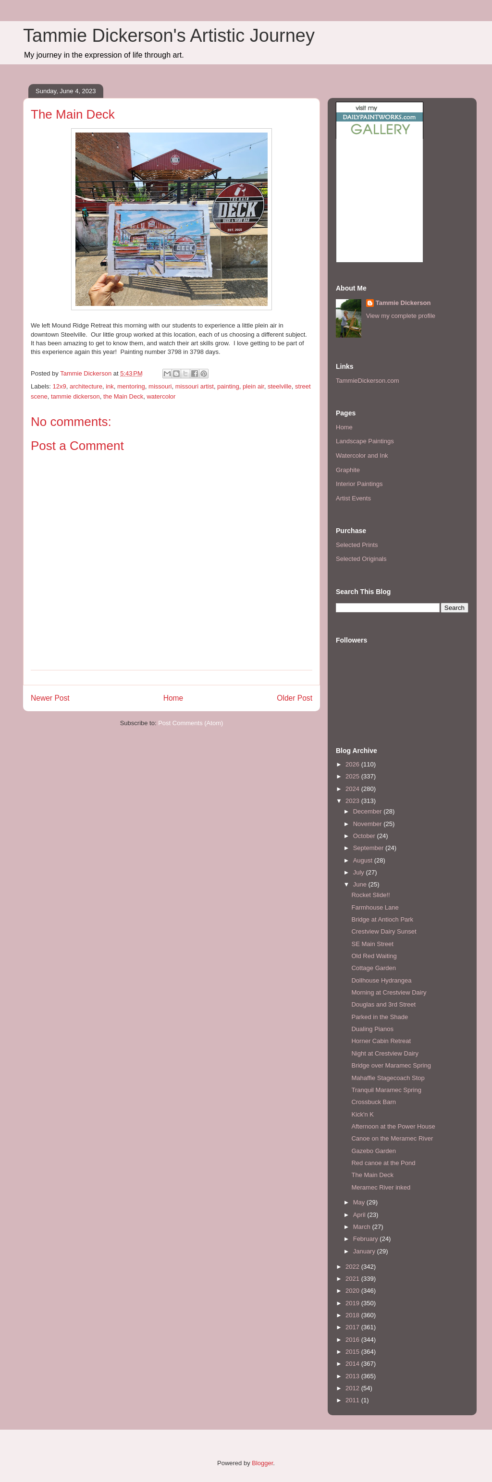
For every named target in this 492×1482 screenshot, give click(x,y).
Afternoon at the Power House (393, 1126)
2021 (353, 1278)
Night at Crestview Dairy (384, 1053)
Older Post (294, 698)
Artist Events (353, 498)
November (368, 823)
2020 (353, 1290)
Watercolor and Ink (362, 455)
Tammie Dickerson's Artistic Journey (169, 35)
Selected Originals (361, 558)
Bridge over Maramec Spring (390, 1065)
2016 (353, 1339)
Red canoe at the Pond (383, 1162)
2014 (353, 1363)
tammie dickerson (75, 396)
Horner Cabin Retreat (381, 1041)
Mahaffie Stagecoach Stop (387, 1077)
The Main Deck (372, 1174)
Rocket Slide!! (370, 895)
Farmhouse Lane (374, 907)
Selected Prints (357, 544)
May (360, 1202)
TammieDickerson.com (367, 380)
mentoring (131, 386)
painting (228, 386)
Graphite (348, 470)
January (365, 1251)
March (362, 1226)
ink (110, 386)
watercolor (161, 396)
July (359, 872)
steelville (280, 386)
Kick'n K (362, 1114)
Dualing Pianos (372, 1029)
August (363, 860)
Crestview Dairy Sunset (383, 931)
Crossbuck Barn (373, 1101)
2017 (353, 1327)
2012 (353, 1388)
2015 (353, 1351)
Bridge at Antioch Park (382, 919)
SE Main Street (372, 944)
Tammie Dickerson (403, 302)
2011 (353, 1400)
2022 (353, 1266)
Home (173, 698)
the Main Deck (123, 396)
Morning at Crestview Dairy (388, 992)
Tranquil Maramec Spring (386, 1089)
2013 (353, 1376)
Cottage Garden (373, 968)
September (369, 847)
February (366, 1238)
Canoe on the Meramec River (392, 1138)
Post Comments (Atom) (190, 723)
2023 (353, 800)
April (360, 1214)
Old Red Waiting (373, 956)
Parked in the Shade (379, 1016)
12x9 (59, 386)
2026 (353, 764)
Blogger (262, 1463)
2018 (353, 1315)
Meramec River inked (380, 1187)
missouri (160, 386)
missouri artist (194, 386)
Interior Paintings (359, 483)
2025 (353, 776)
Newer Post (50, 698)
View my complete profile (400, 315)
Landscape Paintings (365, 441)
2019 (353, 1303)
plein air (253, 386)
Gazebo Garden (373, 1150)
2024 (353, 788)
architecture (86, 386)
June (361, 884)
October (365, 835)
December (368, 811)
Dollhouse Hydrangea (381, 980)
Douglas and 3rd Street (383, 1004)
